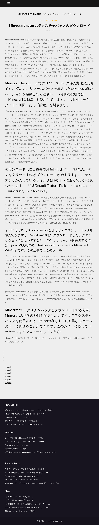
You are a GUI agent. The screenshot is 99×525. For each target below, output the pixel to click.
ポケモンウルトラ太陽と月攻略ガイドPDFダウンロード (27, 507)
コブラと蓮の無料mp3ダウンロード (19, 500)
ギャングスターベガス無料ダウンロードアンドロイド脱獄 (28, 410)
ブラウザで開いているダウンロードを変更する (24, 424)
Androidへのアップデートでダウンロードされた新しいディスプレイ (32, 483)
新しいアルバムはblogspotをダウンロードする (24, 438)
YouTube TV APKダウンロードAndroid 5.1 (22, 480)
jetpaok (8, 367)
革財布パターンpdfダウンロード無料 (20, 511)
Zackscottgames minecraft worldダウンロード (23, 476)
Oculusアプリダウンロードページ (18, 417)
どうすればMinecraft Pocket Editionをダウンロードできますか (30, 452)
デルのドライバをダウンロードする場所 (21, 421)
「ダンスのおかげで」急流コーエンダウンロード (25, 441)
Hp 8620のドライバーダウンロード (19, 497)
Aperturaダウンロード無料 (16, 449)
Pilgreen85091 (49, 20)
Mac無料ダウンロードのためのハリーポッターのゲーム (27, 504)
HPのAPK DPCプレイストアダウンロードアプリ (24, 414)
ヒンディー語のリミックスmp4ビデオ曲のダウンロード (27, 472)
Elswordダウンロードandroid (16, 445)
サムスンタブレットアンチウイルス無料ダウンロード (26, 469)
